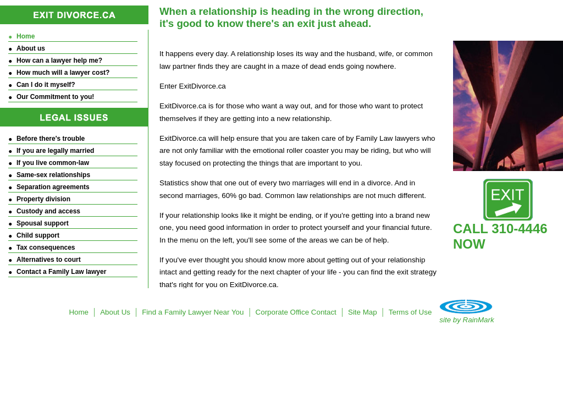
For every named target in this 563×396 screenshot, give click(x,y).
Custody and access (48, 211)
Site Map (362, 312)
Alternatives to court (48, 259)
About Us (115, 312)
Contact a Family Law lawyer (61, 272)
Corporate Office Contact (296, 312)
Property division (43, 199)
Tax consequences (45, 247)
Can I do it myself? (45, 85)
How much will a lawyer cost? (62, 72)
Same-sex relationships (53, 175)
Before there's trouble (50, 138)
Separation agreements (53, 187)
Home (25, 36)
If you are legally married (55, 151)
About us (30, 48)
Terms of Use (410, 312)
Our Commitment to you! (55, 97)
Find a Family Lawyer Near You (193, 312)
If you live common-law (52, 163)
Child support (37, 235)
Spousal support (42, 223)
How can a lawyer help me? (59, 60)
